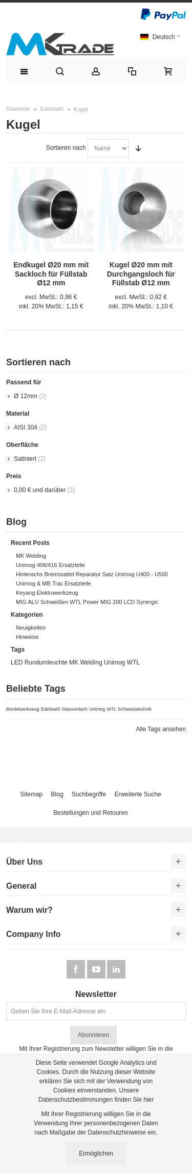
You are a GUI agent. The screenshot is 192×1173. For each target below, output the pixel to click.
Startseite (18, 109)
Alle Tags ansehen (161, 729)
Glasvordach (74, 709)
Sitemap (31, 794)
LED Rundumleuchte (39, 662)
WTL (133, 662)
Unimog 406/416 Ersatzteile (50, 565)
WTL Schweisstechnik (129, 709)
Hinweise (27, 637)
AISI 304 (25, 427)
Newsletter (96, 994)
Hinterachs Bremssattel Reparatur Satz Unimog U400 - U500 (92, 574)
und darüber (40, 490)
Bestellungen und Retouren (90, 812)
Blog (57, 794)
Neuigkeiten (31, 627)
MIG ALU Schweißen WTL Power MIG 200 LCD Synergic (87, 602)
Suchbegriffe (89, 794)
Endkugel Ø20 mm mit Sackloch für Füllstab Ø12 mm (51, 273)
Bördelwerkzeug (22, 709)
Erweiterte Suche (137, 794)
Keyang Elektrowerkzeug (47, 593)
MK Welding (31, 556)
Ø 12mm (25, 396)
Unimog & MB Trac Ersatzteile (53, 583)
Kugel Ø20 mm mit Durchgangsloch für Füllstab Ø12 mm (141, 273)
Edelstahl (51, 109)
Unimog (114, 662)
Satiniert (25, 458)
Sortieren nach (66, 147)
